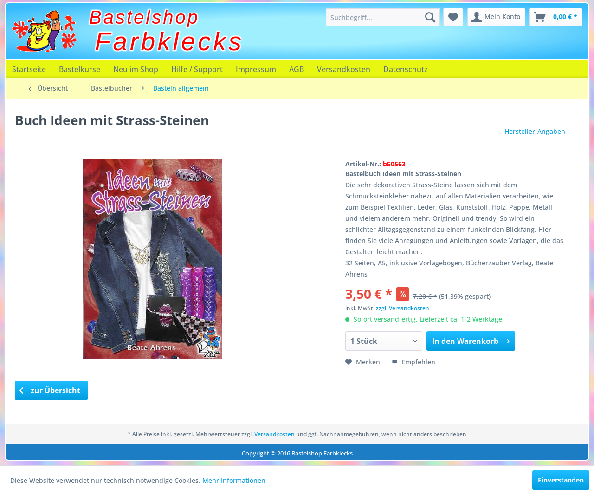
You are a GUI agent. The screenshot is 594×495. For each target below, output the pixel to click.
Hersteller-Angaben (534, 131)
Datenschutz (405, 69)
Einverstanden (561, 479)
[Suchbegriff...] (383, 17)
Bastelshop (144, 17)
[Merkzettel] (453, 17)
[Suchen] (430, 17)
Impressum (256, 69)
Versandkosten (343, 69)
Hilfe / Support (197, 69)
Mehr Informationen (233, 480)
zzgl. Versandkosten (402, 308)
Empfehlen (413, 361)
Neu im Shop (135, 69)
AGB (296, 69)
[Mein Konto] (496, 17)
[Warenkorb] (555, 17)
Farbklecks (169, 41)
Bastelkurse (79, 69)
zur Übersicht (50, 390)
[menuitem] (383, 17)
